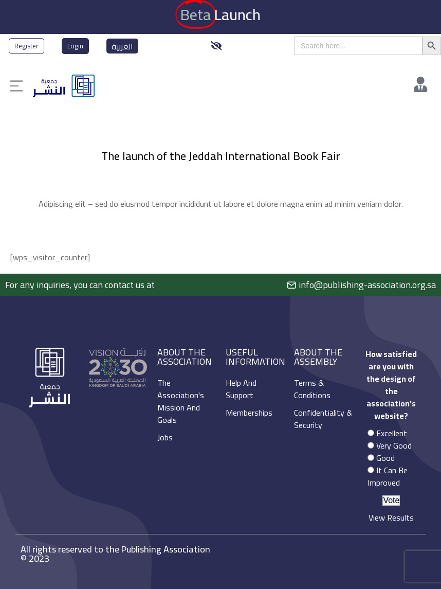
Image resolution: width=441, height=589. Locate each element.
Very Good (394, 445)
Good (385, 458)
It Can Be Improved (388, 476)
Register (26, 46)
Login (75, 46)
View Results (391, 517)
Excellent (391, 433)
